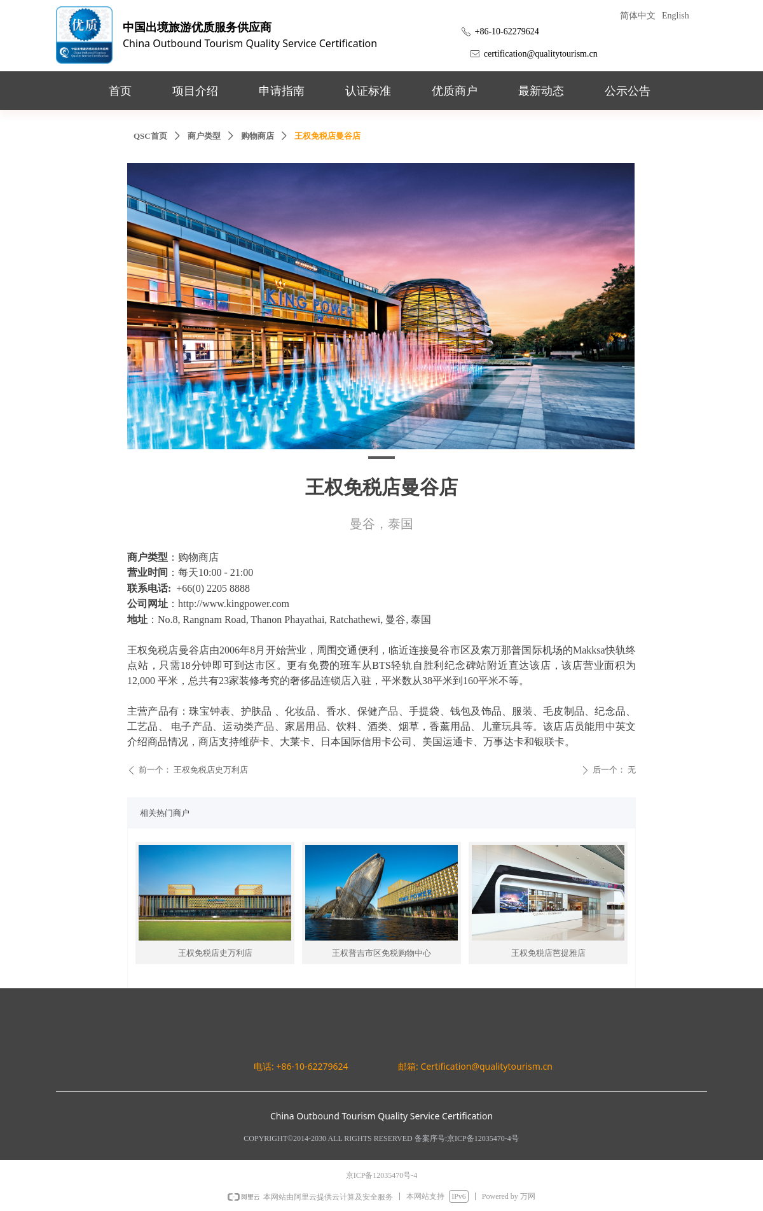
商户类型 (204, 136)
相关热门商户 (164, 813)
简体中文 (638, 15)
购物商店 (257, 136)
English (675, 15)
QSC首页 (150, 136)
